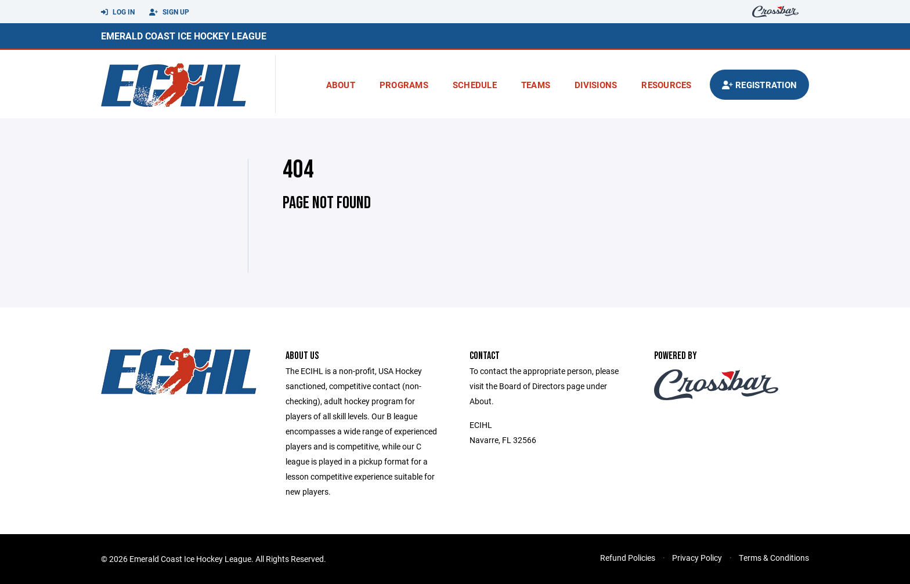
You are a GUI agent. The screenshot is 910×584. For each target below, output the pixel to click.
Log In (118, 12)
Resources (666, 84)
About (340, 84)
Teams (535, 84)
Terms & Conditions (774, 557)
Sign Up (169, 12)
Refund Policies (627, 557)
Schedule (475, 84)
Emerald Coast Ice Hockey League (183, 36)
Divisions (596, 84)
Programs (404, 84)
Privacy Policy (697, 557)
